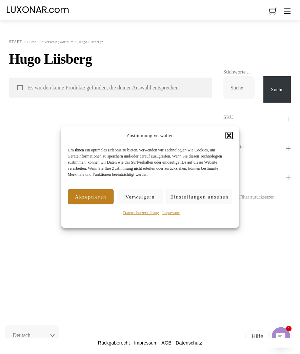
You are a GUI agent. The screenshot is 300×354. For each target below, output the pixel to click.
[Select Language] (32, 335)
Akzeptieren (90, 197)
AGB (166, 343)
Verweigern (140, 197)
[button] (229, 135)
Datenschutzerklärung (141, 212)
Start (15, 41)
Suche (277, 89)
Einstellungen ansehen (199, 197)
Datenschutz (189, 343)
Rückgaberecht (114, 343)
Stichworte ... (237, 72)
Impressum (171, 212)
